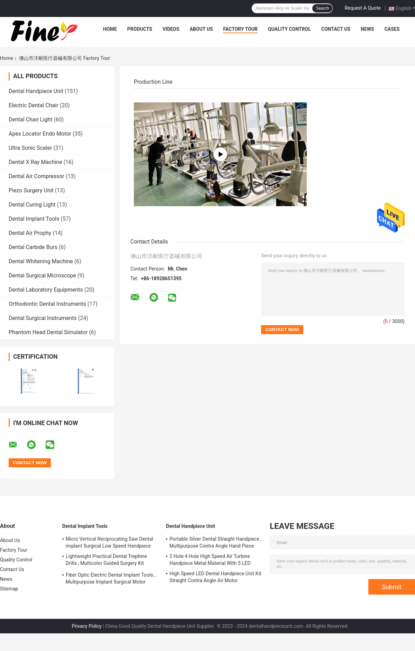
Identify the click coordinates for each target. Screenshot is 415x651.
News (367, 29)
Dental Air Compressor (36, 176)
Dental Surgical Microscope (42, 275)
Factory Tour (240, 29)
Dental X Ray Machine (35, 162)
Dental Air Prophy (30, 233)
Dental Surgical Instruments (43, 318)
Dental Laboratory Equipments (46, 289)
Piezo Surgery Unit (31, 190)
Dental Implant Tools (34, 219)
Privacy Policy (87, 626)
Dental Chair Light (30, 119)
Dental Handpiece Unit (36, 91)
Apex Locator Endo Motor (40, 133)
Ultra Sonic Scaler (30, 148)
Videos (171, 29)
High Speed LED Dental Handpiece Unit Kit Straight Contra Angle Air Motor (215, 577)
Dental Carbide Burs (33, 247)
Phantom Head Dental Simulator (48, 332)
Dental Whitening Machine (41, 261)
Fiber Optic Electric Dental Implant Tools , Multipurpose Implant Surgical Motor (110, 578)
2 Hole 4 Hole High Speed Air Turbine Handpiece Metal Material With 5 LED (209, 559)
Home (110, 29)
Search (322, 8)
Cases (392, 29)
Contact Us (335, 29)
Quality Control (289, 29)
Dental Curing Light (32, 204)
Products (139, 29)
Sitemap (9, 589)
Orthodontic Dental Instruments (47, 304)
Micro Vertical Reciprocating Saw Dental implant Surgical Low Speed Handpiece (109, 542)
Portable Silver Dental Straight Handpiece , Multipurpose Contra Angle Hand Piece (215, 542)
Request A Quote (362, 8)
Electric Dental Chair (33, 105)
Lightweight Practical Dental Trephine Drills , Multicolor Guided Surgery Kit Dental (106, 560)
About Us (201, 29)
